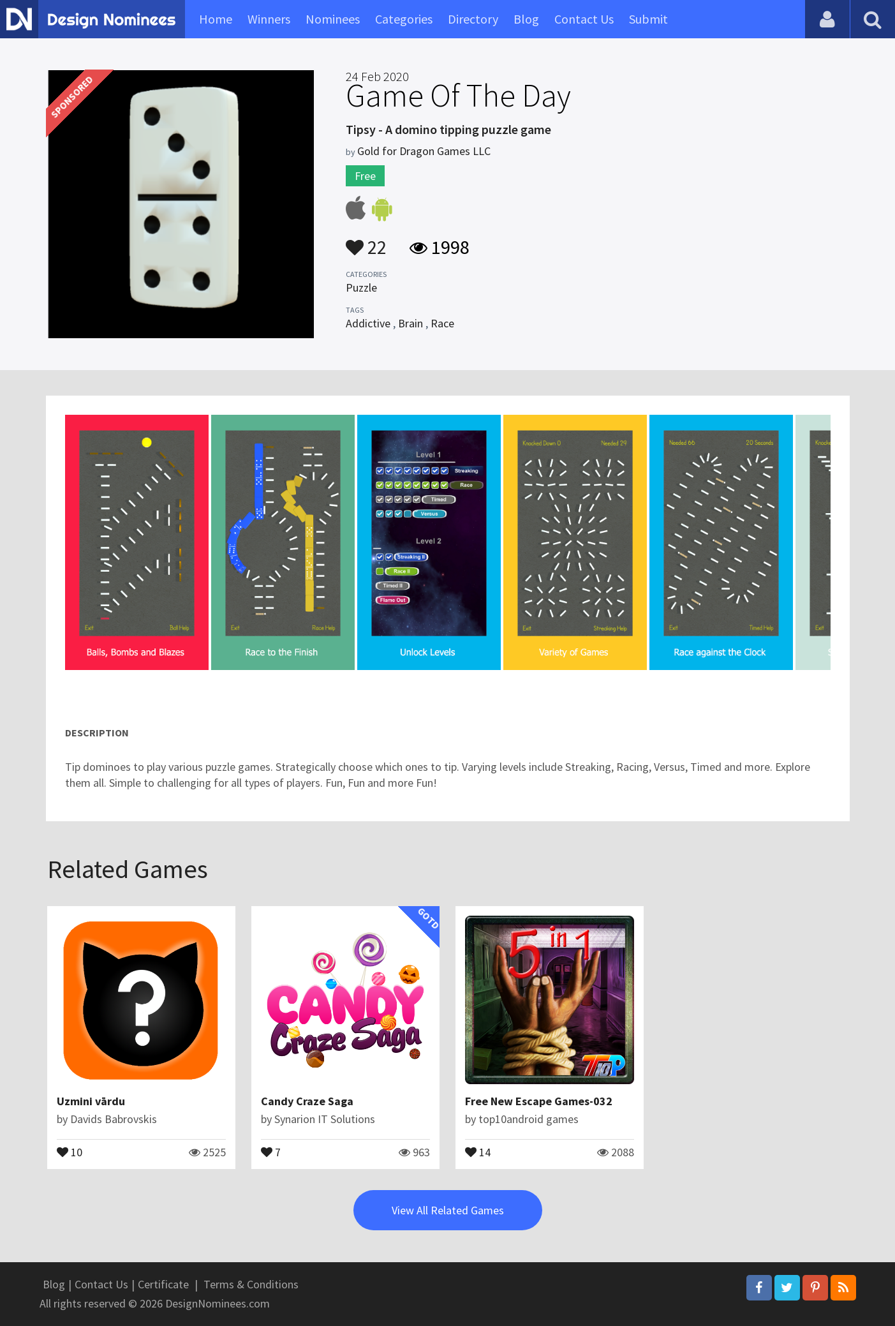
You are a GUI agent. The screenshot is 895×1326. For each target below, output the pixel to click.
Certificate (163, 1284)
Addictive (368, 323)
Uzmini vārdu (91, 1101)
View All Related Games (448, 1210)
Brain (410, 323)
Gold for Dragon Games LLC (424, 151)
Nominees (333, 19)
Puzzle (361, 287)
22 (366, 241)
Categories (404, 19)
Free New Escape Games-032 (538, 1101)
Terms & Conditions (251, 1284)
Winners (269, 19)
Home (215, 19)
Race (442, 323)
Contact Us (584, 19)
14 (478, 1151)
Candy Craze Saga (307, 1101)
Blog (526, 19)
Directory (473, 19)
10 (69, 1151)
